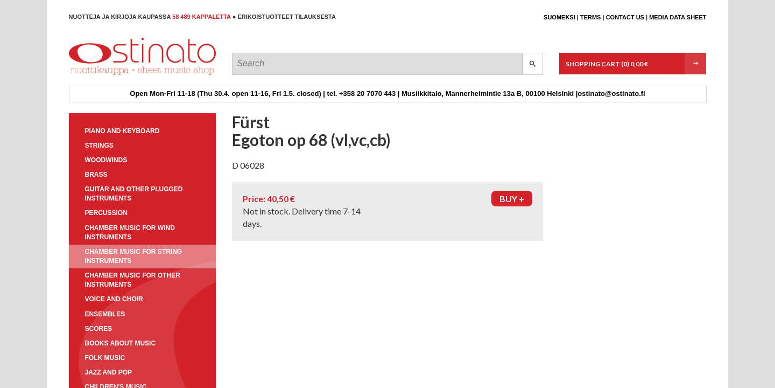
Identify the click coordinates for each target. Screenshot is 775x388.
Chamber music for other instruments (132, 280)
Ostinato (117, 74)
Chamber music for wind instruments (130, 232)
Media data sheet (677, 17)
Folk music (105, 358)
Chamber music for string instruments (133, 256)
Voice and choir (114, 299)
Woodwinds (106, 160)
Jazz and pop (108, 372)
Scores (98, 328)
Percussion (106, 213)
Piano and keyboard (122, 131)
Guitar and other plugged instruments (134, 193)
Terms (590, 17)
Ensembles (105, 314)
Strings (99, 145)
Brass (96, 174)
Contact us (625, 17)
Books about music (120, 343)
